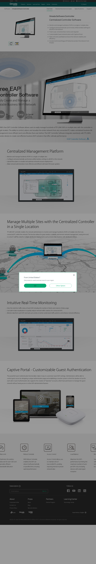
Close (74, 275)
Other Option (60, 286)
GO (35, 286)
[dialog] (48, 282)
